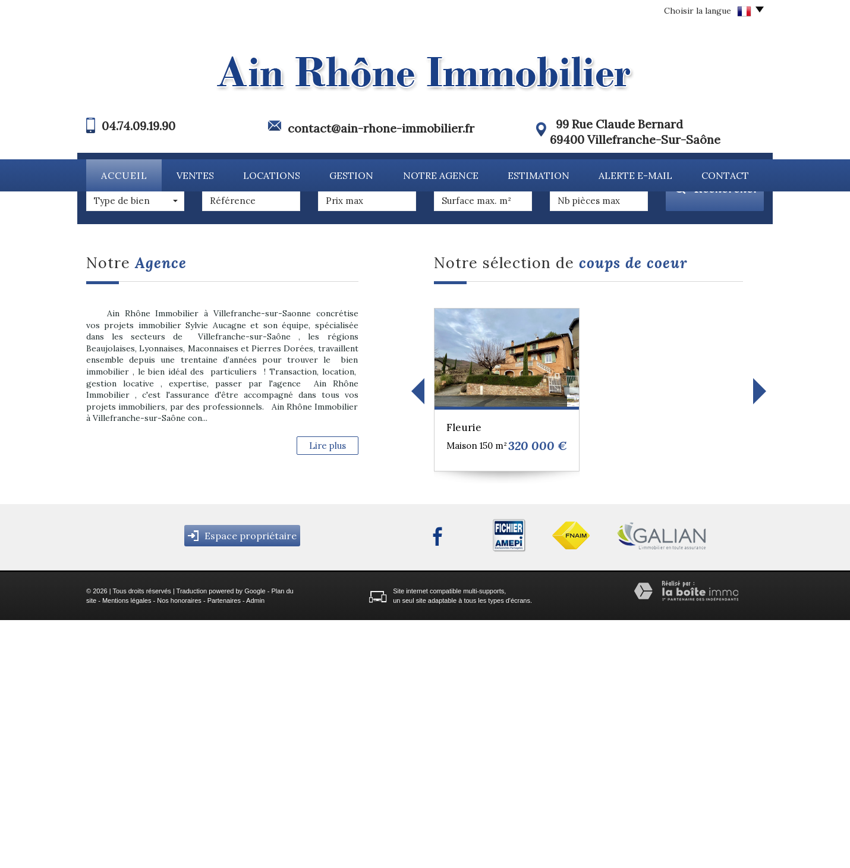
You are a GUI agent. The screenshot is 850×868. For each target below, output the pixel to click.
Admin (255, 848)
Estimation (538, 175)
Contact (725, 175)
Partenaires (224, 848)
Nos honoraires (179, 848)
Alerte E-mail (635, 175)
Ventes (195, 175)
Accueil (124, 175)
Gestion (351, 175)
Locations (271, 175)
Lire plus (327, 693)
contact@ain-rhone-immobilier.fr (381, 128)
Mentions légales (127, 848)
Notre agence (440, 175)
